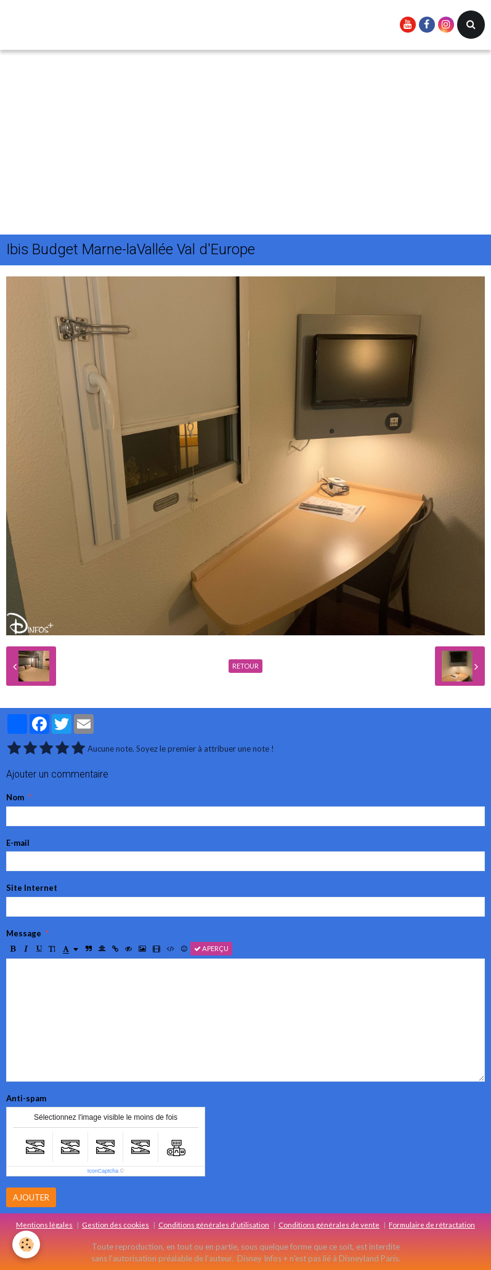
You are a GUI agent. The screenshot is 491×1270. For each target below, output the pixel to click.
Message (23, 933)
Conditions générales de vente (328, 1224)
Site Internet (31, 888)
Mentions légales (44, 1224)
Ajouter (31, 1197)
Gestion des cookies (115, 1224)
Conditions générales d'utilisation (213, 1224)
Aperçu (211, 948)
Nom (15, 797)
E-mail (18, 843)
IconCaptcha (103, 1171)
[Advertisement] (245, 142)
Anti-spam (26, 1098)
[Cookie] (26, 1244)
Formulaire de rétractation (432, 1224)
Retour (245, 666)
